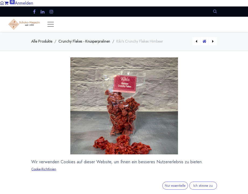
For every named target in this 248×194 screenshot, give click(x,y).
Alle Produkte (41, 41)
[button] (215, 11)
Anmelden (24, 3)
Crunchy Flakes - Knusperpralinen (84, 41)
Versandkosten (82, 190)
